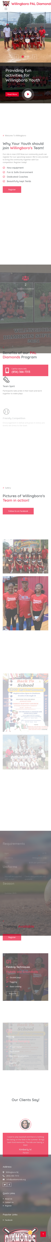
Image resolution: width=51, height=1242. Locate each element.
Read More (12, 94)
